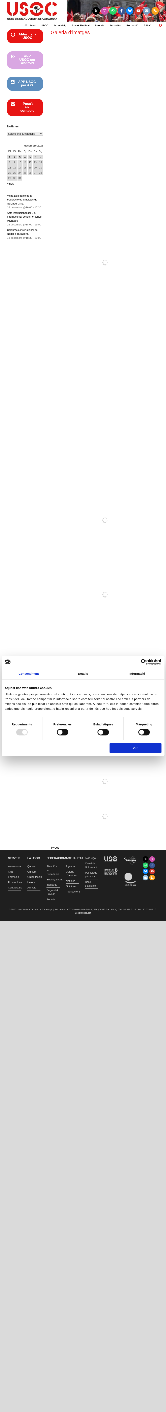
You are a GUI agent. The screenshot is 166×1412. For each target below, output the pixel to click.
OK (135, 748)
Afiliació (31, 887)
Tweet (55, 847)
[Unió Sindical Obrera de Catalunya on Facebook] (121, 11)
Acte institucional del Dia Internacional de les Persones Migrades (24, 216)
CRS (10, 871)
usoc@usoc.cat (83, 913)
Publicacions (72, 891)
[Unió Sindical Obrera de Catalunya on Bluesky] (130, 11)
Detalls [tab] (83, 673)
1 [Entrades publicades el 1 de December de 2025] (9, 157)
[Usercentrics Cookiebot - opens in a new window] (143, 662)
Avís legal (90, 857)
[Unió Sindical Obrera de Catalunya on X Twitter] (96, 11)
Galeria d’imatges (71, 873)
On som (32, 871)
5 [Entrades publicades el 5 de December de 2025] (30, 157)
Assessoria (14, 866)
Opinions (71, 886)
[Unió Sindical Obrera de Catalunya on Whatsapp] (113, 11)
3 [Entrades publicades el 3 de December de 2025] (20, 157)
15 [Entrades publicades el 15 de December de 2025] (9, 167)
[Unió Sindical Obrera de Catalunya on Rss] (155, 11)
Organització (34, 876)
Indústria (51, 884)
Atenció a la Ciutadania (52, 870)
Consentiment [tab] (29, 673)
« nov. (10, 183)
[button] (160, 25)
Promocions (14, 882)
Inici (30, 25)
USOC (44, 25)
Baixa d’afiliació (90, 883)
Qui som (32, 866)
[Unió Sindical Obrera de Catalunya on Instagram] (104, 11)
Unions (31, 882)
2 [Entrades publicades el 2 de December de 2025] (14, 157)
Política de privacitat (91, 874)
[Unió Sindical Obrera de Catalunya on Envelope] (147, 11)
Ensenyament (53, 879)
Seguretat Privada (52, 892)
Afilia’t (147, 25)
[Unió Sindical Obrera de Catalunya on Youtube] (138, 11)
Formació (132, 25)
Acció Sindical (81, 25)
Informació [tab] (137, 673)
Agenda (70, 866)
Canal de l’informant (91, 865)
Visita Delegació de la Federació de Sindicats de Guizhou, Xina (22, 199)
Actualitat (115, 25)
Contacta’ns (14, 887)
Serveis (99, 25)
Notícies (70, 880)
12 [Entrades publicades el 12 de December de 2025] (30, 162)
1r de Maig (60, 25)
